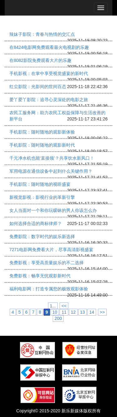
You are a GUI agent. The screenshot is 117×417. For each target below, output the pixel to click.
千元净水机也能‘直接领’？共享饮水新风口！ (51, 158)
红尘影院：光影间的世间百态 (37, 86)
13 (82, 312)
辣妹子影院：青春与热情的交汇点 (42, 34)
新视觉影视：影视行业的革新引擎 (42, 197)
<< (63, 305)
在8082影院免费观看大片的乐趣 (40, 60)
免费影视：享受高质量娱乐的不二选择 (46, 262)
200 (58, 318)
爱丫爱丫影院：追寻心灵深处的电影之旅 (48, 99)
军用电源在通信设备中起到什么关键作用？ (50, 171)
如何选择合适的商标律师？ (35, 223)
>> (102, 312)
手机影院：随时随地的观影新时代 (42, 145)
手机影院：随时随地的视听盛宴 (40, 184)
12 (73, 312)
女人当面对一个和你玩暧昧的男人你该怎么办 (53, 210)
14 (91, 312)
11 (63, 312)
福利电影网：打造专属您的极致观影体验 (48, 288)
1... (53, 305)
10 (54, 312)
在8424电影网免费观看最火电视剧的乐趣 (49, 47)
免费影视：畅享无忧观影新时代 (40, 275)
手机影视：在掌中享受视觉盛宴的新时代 (48, 73)
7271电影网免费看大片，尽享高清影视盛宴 (51, 249)
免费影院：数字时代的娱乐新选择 (42, 236)
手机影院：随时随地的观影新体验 (42, 131)
